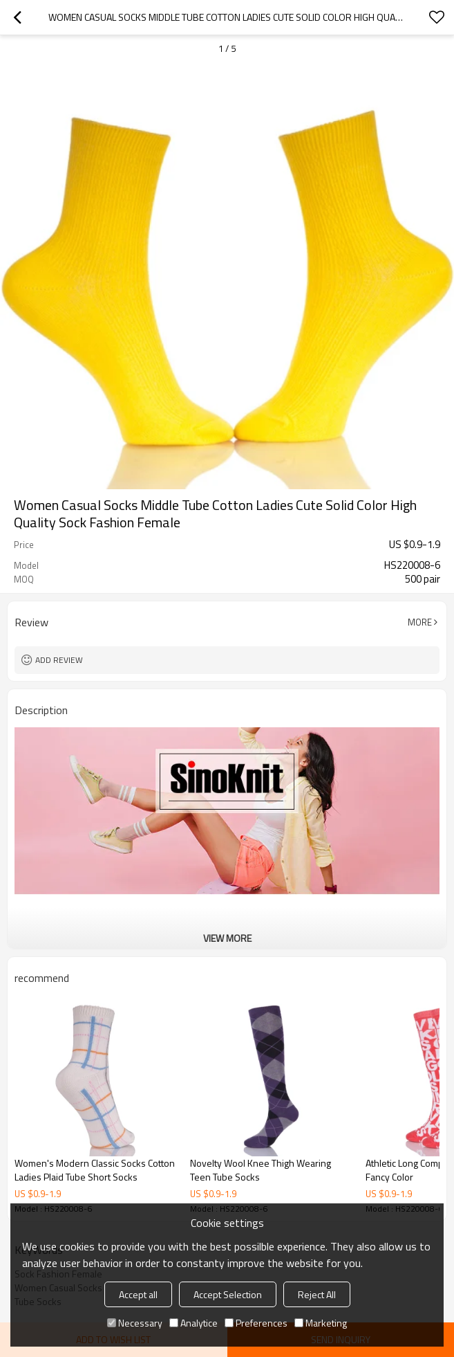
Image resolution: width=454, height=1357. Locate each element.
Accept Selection (227, 1294)
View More (227, 938)
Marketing (320, 1322)
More (420, 622)
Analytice (193, 1322)
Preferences (256, 1322)
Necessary (134, 1322)
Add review (59, 659)
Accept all (138, 1294)
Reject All (317, 1294)
